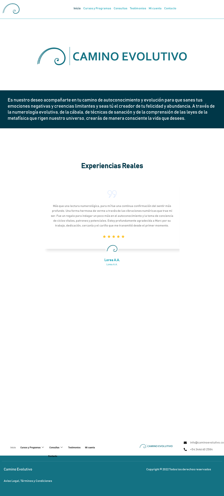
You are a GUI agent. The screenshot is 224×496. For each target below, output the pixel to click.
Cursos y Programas (97, 8)
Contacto (170, 8)
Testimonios (138, 8)
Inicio (77, 8)
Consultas (120, 8)
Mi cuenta (155, 8)
